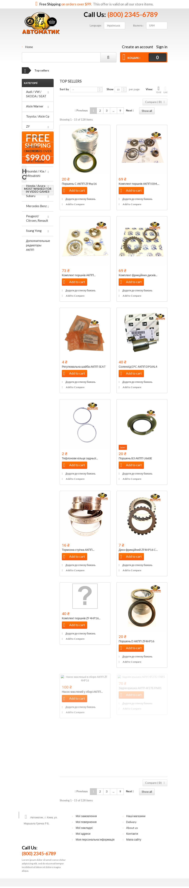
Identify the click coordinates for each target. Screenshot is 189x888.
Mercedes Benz (36, 206)
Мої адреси (83, 833)
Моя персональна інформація (95, 839)
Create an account (137, 47)
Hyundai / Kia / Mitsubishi (36, 173)
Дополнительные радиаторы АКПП (38, 245)
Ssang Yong (34, 230)
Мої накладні (84, 827)
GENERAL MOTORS (33, 149)
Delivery (131, 822)
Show (110, 89)
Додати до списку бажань (80, 198)
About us (132, 827)
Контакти (132, 833)
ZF (28, 126)
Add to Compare (75, 204)
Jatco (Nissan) (35, 136)
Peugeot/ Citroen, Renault (37, 218)
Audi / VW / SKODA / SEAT (36, 94)
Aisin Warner (34, 106)
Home (29, 47)
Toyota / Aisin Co (37, 116)
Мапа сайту (133, 839)
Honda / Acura (35, 186)
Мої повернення (86, 822)
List (165, 89)
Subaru (30, 196)
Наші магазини (135, 816)
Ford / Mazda (35, 161)
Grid (158, 89)
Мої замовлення (86, 816)
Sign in (161, 46)
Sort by (64, 89)
